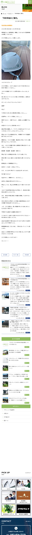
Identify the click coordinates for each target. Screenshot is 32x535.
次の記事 (27, 254)
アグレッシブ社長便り (9, 410)
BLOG (10, 13)
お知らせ (28, 21)
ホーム (3, 13)
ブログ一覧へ (16, 254)
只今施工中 (6, 417)
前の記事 (5, 254)
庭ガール (6, 420)
